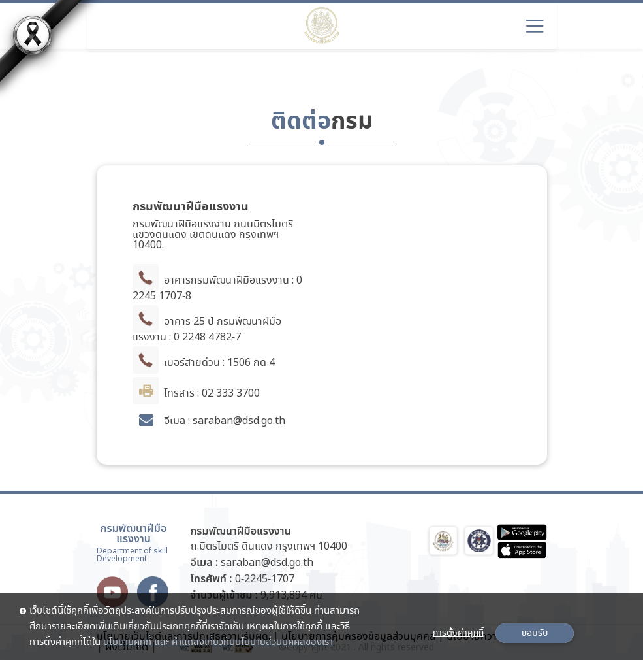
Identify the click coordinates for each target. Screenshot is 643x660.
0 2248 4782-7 (207, 337)
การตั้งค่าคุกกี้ (458, 633)
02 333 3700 (231, 393)
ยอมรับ (535, 633)
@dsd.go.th (259, 421)
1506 (239, 363)
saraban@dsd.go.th (267, 562)
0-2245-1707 (264, 579)
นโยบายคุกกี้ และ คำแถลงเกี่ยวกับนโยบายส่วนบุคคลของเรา (218, 642)
